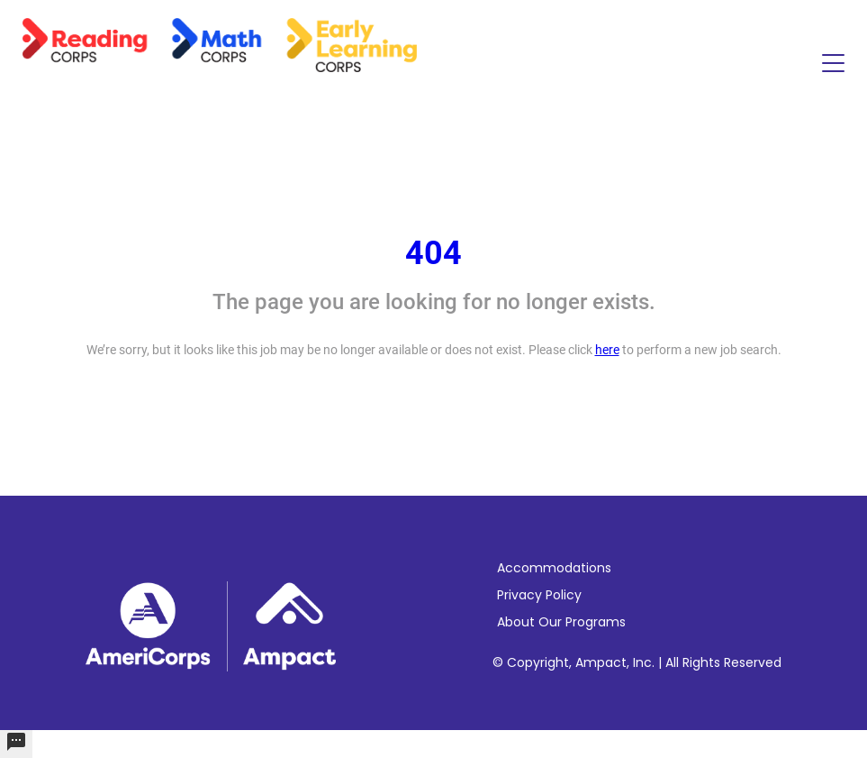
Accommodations (554, 568)
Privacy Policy (539, 595)
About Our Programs (561, 622)
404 (433, 253)
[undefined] (16, 744)
